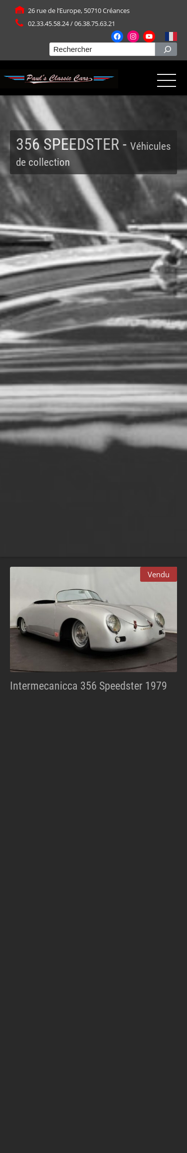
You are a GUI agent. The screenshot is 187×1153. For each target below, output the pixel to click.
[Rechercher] (166, 49)
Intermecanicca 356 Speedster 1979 (88, 685)
